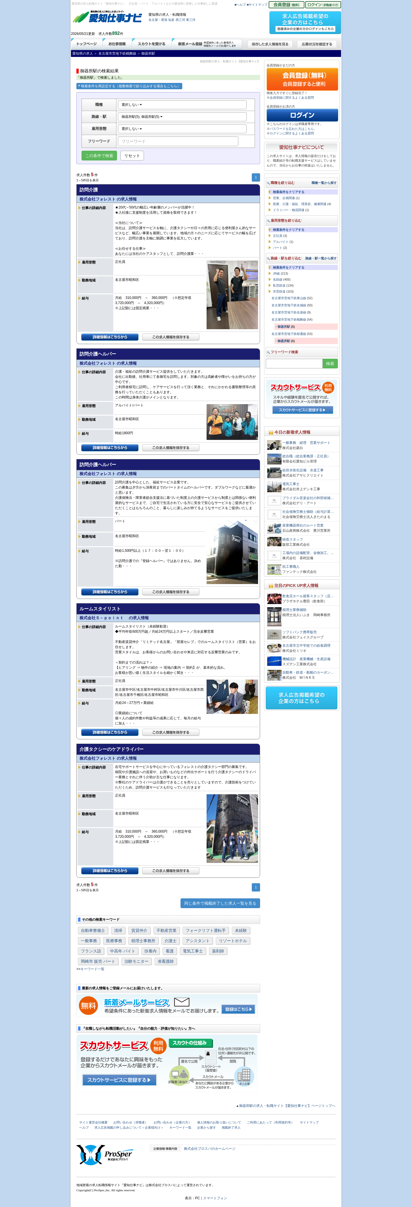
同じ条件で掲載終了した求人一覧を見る (220, 903)
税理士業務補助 (294, 610)
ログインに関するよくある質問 (292, 133)
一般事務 (89, 940)
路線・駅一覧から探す (321, 258)
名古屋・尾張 (157, 19)
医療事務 (114, 940)
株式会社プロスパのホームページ (209, 1149)
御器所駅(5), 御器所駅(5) (142, 117)
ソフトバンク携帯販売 (299, 632)
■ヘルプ (240, 4)
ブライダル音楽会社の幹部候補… (308, 498)
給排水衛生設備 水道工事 (303, 470)
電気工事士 (193, 951)
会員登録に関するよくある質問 (292, 97)
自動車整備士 (93, 930)
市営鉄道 (279, 291)
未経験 (241, 930)
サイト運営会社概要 (93, 1122)
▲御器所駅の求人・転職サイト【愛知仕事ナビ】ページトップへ (285, 1106)
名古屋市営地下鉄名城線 (289, 305)
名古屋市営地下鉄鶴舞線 (289, 319)
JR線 (276, 273)
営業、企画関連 (284, 198)
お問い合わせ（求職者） (130, 1122)
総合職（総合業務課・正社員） (306, 456)
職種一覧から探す (324, 182)
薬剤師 (218, 951)
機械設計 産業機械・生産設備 (306, 659)
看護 (170, 951)
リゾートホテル (233, 940)
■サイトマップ (257, 4)
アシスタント (198, 940)
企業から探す (206, 1127)
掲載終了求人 (231, 1127)
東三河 (190, 19)
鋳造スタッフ (294, 539)
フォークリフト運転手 (206, 930)
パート (277, 247)
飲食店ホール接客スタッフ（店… (308, 596)
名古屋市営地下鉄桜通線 (289, 334)
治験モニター (136, 961)
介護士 (171, 940)
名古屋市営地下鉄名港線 (289, 312)
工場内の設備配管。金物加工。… (308, 553)
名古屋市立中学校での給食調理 (306, 646)
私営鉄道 (279, 285)
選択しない (132, 105)
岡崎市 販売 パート (98, 961)
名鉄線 (277, 279)
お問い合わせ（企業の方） (172, 1122)
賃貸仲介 (139, 930)
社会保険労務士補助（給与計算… (308, 512)
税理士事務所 (143, 940)
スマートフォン (215, 1198)
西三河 (180, 19)
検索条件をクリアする (288, 192)
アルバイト (281, 241)
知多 (171, 19)
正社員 (277, 235)
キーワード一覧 (92, 969)
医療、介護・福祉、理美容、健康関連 (299, 204)
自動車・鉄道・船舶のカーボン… (308, 672)
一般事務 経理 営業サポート (306, 443)
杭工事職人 (291, 567)
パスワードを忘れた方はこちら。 (293, 128)
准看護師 (166, 961)
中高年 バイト (122, 951)
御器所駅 (284, 326)
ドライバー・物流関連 (288, 210)
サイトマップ (309, 1122)
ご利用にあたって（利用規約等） (270, 1122)
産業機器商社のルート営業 (303, 525)
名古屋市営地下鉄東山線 (289, 298)
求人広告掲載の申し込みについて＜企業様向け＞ (129, 1127)
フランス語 (91, 951)
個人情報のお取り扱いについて (219, 1122)
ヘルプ (84, 1127)
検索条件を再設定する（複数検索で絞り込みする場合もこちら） (129, 86)
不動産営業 (167, 930)
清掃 (118, 930)
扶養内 (150, 951)
